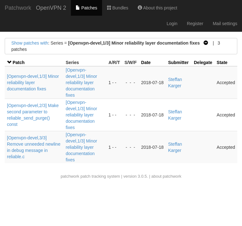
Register (195, 23)
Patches (86, 7)
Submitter (178, 62)
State (222, 62)
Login (172, 23)
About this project (157, 7)
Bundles (117, 7)
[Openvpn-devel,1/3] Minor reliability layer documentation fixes (33, 82)
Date (146, 62)
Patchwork (18, 8)
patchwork (69, 176)
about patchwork (166, 176)
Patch (19, 62)
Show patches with (29, 43)
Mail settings (225, 23)
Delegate (203, 62)
